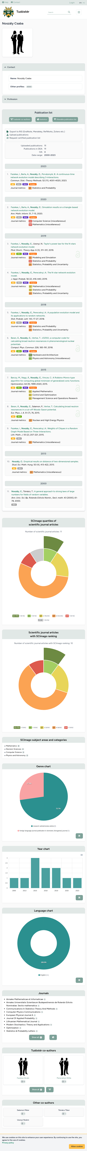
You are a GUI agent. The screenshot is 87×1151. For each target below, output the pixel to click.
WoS (25, 184)
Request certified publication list (23, 138)
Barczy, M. (15, 377)
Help (5, 2)
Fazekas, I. (15, 174)
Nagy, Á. (25, 377)
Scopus (32, 184)
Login (72, 2)
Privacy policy (8, 1143)
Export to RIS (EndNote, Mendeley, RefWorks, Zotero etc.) (36, 131)
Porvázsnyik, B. (49, 174)
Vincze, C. (47, 377)
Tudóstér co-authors (20, 119)
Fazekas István (23, 1078)
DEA (18, 184)
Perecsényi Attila (64, 1078)
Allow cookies (77, 1146)
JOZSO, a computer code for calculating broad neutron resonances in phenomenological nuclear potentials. (42, 341)
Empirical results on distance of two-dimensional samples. (51, 461)
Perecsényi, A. (40, 272)
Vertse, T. (36, 338)
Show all (37, 1037)
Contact (15, 2)
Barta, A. (25, 174)
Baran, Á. (15, 338)
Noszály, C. (35, 174)
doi (13, 184)
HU (84, 3)
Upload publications (17, 134)
